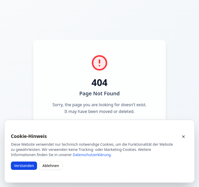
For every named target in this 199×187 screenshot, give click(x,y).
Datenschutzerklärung (92, 154)
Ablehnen (50, 165)
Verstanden (24, 165)
